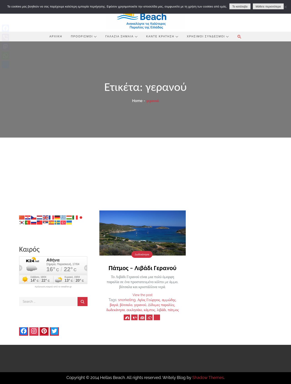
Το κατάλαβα (240, 6)
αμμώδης (169, 300)
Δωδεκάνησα (142, 254)
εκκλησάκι (134, 310)
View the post (143, 295)
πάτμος (173, 310)
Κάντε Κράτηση (162, 36)
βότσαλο (126, 305)
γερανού (140, 305)
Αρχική (56, 36)
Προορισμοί (84, 36)
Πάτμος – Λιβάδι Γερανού (143, 268)
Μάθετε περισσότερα (268, 6)
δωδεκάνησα (115, 310)
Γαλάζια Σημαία (121, 36)
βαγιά (114, 305)
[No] (285, 7)
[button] (239, 36)
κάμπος (149, 310)
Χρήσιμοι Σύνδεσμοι (208, 36)
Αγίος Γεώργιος (148, 300)
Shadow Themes (208, 377)
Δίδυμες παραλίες (161, 305)
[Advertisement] (145, 172)
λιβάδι (161, 310)
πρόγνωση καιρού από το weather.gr (53, 287)
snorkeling (126, 300)
